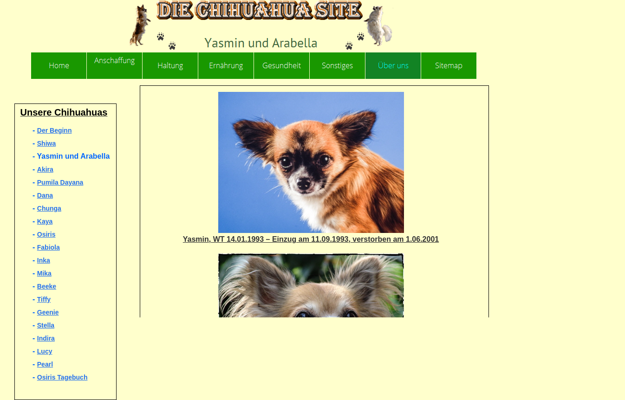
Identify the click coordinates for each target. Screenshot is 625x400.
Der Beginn (54, 130)
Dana (45, 195)
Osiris (46, 234)
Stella (45, 325)
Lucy (44, 351)
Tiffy (44, 299)
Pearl (45, 364)
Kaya (44, 221)
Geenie (48, 312)
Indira (46, 338)
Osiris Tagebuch (62, 377)
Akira (45, 169)
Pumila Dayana (60, 182)
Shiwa (46, 143)
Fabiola (48, 247)
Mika (44, 273)
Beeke (46, 286)
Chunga (49, 208)
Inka (43, 260)
